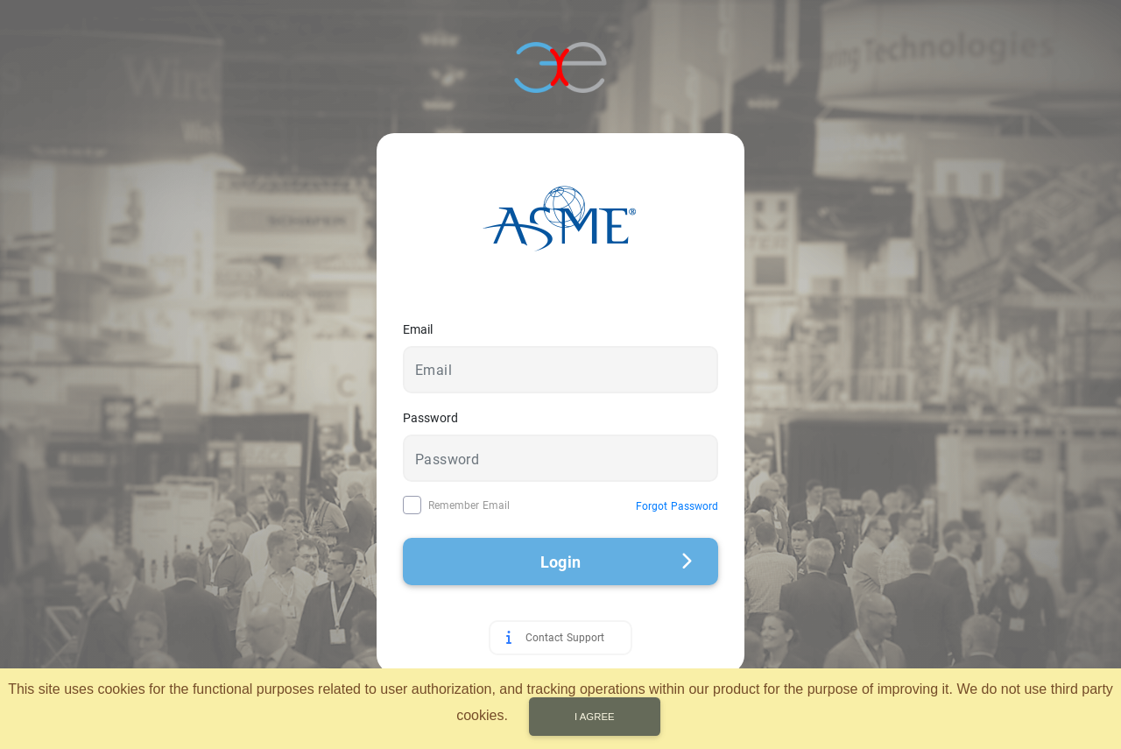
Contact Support (564, 638)
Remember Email (469, 505)
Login (616, 562)
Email (418, 329)
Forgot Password (677, 506)
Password (430, 418)
